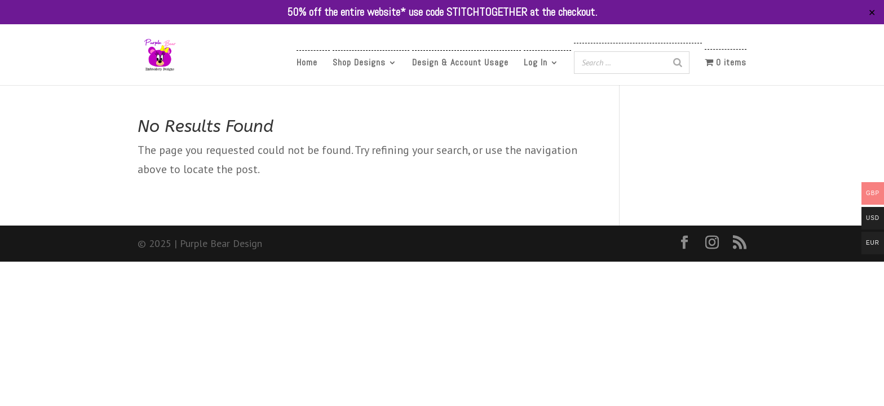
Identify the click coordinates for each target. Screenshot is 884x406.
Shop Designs (359, 63)
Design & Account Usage (460, 63)
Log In (535, 63)
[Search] (677, 62)
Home (307, 63)
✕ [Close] (872, 12)
